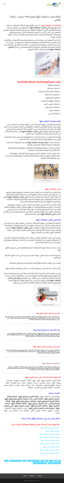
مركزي (6, 460)
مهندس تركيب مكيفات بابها (39, 463)
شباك (42, 460)
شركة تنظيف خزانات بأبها (50, 453)
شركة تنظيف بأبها (53, 431)
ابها (55, 460)
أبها (59, 460)
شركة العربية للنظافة (30, 480)
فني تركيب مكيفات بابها (15, 460)
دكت (47, 460)
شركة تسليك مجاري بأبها (50, 440)
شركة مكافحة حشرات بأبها (50, 434)
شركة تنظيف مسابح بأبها (50, 444)
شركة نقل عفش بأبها (51, 447)
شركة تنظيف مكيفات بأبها (49, 437)
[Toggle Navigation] (4, 4)
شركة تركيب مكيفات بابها (33, 460)
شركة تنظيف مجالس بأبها (50, 450)
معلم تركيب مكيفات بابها (54, 463)
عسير (24, 460)
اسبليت (51, 460)
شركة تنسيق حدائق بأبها (49, 428)
